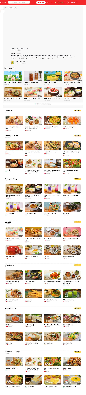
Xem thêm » (77, 110)
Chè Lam (46, 256)
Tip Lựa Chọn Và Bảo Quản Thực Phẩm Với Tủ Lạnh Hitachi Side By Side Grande (32, 171)
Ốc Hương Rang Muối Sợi (12, 281)
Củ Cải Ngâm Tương (30, 213)
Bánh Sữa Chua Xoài (50, 82)
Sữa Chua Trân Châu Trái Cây (13, 82)
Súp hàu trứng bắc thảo (50, 300)
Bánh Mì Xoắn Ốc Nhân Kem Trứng (32, 239)
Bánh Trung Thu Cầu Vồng (32, 98)
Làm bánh (8, 222)
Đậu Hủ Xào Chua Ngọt (50, 152)
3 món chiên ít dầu (30, 281)
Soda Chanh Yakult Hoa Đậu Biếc (51, 196)
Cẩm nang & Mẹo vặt (11, 135)
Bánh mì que (28, 300)
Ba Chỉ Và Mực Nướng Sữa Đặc (13, 127)
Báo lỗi (2, 20)
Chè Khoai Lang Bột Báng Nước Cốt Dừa (73, 98)
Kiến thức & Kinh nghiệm (12, 352)
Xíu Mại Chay (9, 325)
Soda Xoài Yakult (10, 213)
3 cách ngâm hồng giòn (50, 386)
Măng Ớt (8, 170)
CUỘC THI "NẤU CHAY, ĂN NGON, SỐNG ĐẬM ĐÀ (32, 127)
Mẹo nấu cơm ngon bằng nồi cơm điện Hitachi (52, 171)
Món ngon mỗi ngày (11, 179)
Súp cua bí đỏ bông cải (69, 386)
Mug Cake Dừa (48, 238)
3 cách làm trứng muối (69, 127)
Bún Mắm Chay (10, 152)
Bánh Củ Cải (9, 343)
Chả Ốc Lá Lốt (67, 213)
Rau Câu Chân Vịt (29, 325)
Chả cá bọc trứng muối (12, 300)
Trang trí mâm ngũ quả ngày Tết (70, 171)
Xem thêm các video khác (43, 104)
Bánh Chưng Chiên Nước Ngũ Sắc (71, 152)
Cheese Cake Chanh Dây (31, 256)
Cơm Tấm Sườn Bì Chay (31, 343)
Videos (5, 7)
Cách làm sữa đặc (29, 386)
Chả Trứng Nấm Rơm (12, 7)
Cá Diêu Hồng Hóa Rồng (12, 368)
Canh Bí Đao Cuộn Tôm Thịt (51, 325)
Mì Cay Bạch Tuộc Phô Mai (72, 82)
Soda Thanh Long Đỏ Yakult (70, 195)
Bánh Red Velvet (10, 256)
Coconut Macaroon (68, 256)
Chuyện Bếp (9, 110)
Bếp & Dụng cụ (9, 265)
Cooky (13, 53)
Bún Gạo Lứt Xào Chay (50, 213)
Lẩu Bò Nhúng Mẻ (68, 325)
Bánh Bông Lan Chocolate (52, 98)
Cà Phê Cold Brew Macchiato (33, 82)
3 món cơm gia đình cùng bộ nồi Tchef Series (71, 282)
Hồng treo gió (67, 368)
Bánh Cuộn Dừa (67, 343)
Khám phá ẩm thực (10, 308)
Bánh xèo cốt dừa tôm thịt (51, 127)
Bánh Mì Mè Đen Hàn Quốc (70, 238)
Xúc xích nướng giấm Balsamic (52, 281)
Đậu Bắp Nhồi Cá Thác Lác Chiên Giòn (13, 98)
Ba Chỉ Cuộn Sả (48, 343)
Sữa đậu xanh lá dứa (68, 300)
